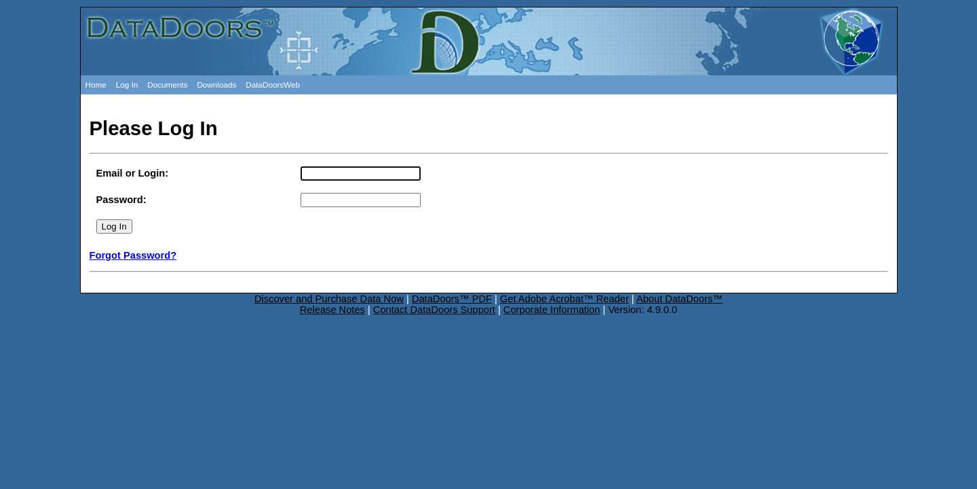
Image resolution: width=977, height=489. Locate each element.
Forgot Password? (133, 255)
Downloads (216, 84)
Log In (127, 84)
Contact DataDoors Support (434, 309)
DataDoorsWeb (273, 84)
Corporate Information (551, 309)
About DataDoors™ (679, 298)
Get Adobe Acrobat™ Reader (564, 298)
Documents (167, 84)
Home (96, 84)
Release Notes (332, 309)
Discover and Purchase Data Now (329, 298)
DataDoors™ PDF (452, 298)
